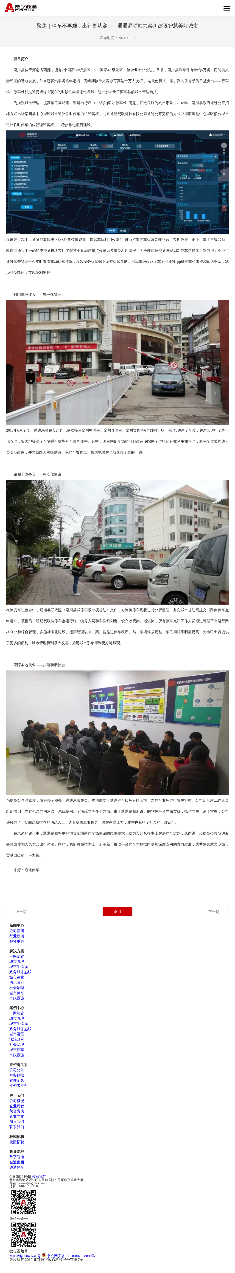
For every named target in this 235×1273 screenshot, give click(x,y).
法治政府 (16, 982)
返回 (117, 912)
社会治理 (16, 988)
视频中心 (16, 941)
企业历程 (16, 1106)
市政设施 (16, 998)
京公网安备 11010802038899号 (68, 1256)
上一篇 (21, 912)
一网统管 (16, 956)
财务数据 (16, 1075)
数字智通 (16, 1157)
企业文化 (16, 1116)
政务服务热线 (20, 972)
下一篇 (213, 912)
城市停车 (16, 993)
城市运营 (16, 977)
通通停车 (16, 1167)
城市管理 (16, 961)
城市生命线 (18, 967)
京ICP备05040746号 (25, 1256)
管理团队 (16, 1080)
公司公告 (16, 1070)
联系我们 (16, 1127)
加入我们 (16, 1122)
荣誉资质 (16, 1111)
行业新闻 (16, 936)
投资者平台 (18, 1086)
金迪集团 (16, 1162)
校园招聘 (16, 1142)
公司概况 (16, 1101)
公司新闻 (16, 931)
